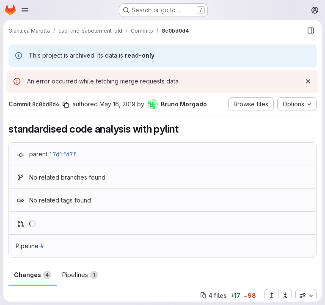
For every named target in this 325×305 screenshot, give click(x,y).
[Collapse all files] (285, 295)
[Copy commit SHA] (66, 105)
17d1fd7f (62, 154)
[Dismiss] (308, 81)
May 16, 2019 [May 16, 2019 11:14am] (117, 104)
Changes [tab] (32, 275)
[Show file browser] (310, 30)
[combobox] (306, 295)
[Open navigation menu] (25, 10)
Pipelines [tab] (80, 275)
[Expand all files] (271, 295)
